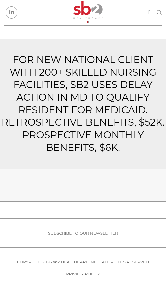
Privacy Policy (83, 273)
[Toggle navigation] (149, 12)
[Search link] (159, 12)
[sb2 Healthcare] (88, 12)
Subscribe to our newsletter (83, 233)
